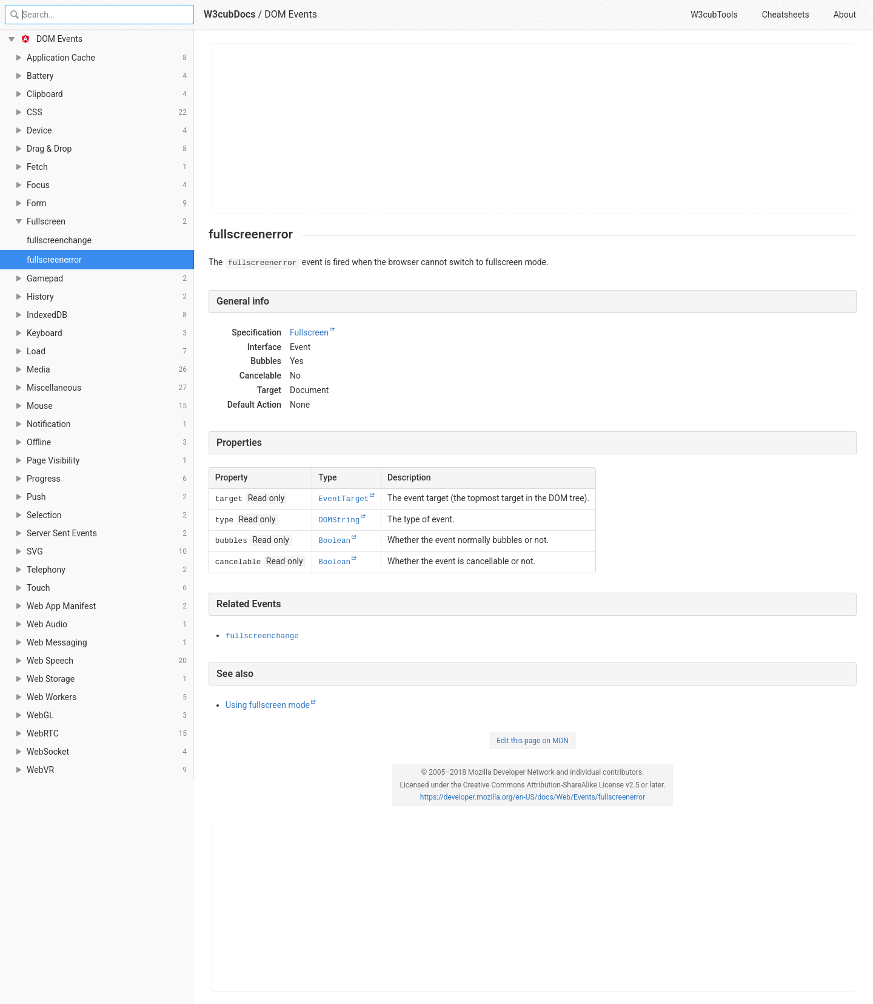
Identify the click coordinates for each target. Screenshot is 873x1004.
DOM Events (290, 14)
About (845, 14)
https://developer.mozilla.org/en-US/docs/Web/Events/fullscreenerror (532, 797)
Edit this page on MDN (533, 740)
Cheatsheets (785, 14)
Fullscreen (309, 332)
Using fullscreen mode (268, 705)
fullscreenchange (59, 240)
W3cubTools (714, 14)
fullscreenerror (54, 259)
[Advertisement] (533, 129)
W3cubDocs (230, 14)
